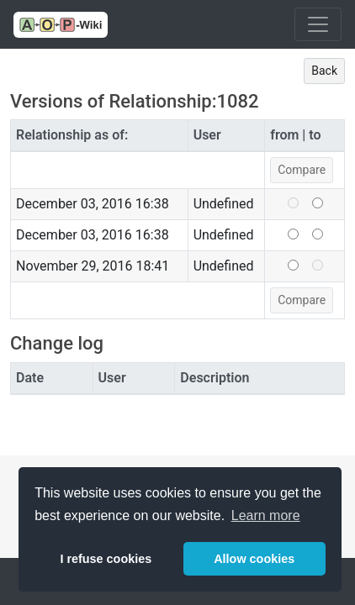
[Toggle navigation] (318, 24)
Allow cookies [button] (254, 559)
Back (324, 70)
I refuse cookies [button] (105, 559)
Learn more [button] (265, 515)
